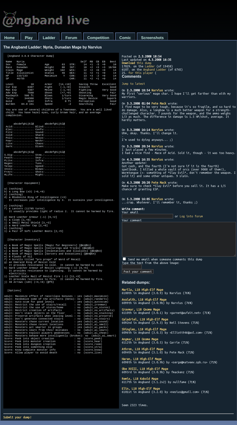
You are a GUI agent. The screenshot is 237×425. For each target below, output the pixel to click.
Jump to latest (133, 83)
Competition (98, 38)
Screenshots (152, 38)
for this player (140, 72)
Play (29, 38)
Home (9, 38)
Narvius (157, 90)
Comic (125, 38)
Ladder (49, 38)
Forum (71, 38)
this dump (136, 63)
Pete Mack (158, 103)
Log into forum (191, 216)
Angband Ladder (154, 69)
